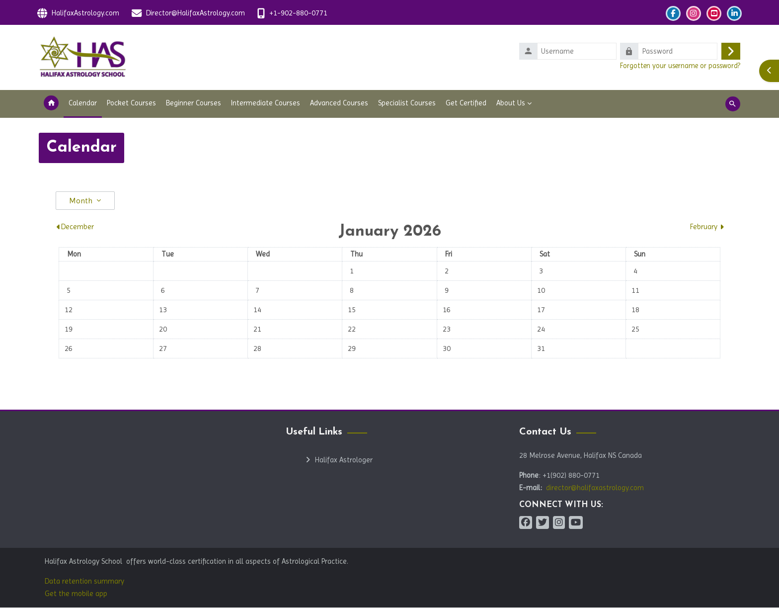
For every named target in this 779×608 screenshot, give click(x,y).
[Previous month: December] (141, 227)
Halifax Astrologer (344, 460)
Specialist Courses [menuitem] (407, 103)
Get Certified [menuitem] (466, 103)
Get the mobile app (76, 594)
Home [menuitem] (51, 104)
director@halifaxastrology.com (595, 488)
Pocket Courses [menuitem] (131, 103)
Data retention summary (84, 581)
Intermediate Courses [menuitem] (265, 103)
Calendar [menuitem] (83, 103)
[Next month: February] (637, 227)
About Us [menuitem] (510, 103)
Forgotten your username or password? (680, 66)
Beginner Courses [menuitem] (193, 103)
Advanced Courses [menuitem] (339, 103)
